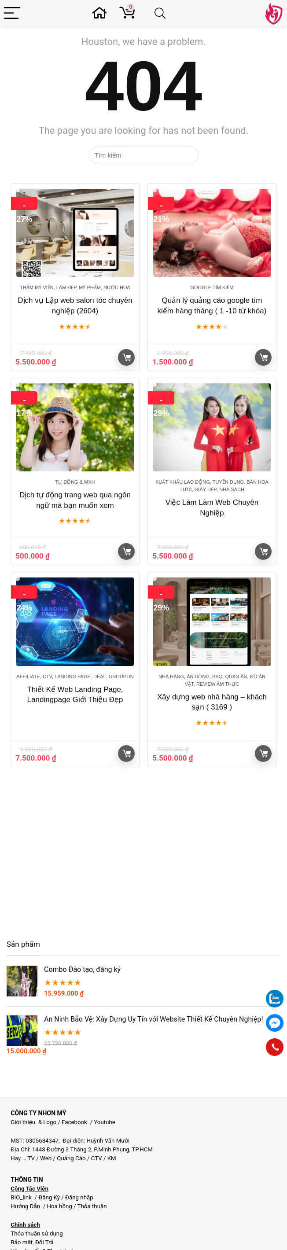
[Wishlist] (101, 13)
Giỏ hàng (126, 357)
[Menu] (12, 13)
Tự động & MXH (75, 482)
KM (111, 1158)
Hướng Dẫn (26, 1206)
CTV (96, 1158)
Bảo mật (22, 1242)
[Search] (162, 13)
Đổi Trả (44, 1242)
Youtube (104, 1122)
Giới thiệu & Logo (33, 1122)
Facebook (74, 1122)
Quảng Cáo (71, 1158)
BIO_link (22, 1197)
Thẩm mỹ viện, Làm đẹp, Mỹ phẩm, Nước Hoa (75, 287)
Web (46, 1158)
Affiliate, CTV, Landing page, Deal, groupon (74, 676)
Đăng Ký (49, 1197)
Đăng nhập (79, 1197)
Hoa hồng (59, 1206)
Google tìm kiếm (211, 287)
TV (30, 1158)
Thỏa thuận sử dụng (37, 1233)
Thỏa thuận (91, 1206)
